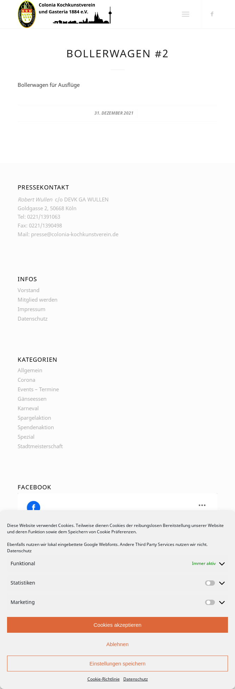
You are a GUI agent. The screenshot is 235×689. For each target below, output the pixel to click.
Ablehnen (117, 644)
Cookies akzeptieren (118, 625)
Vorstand (28, 290)
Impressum (31, 309)
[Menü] (185, 14)
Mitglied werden (37, 299)
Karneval (28, 408)
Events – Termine (38, 389)
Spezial (26, 436)
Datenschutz (19, 551)
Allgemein (30, 370)
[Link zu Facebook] (212, 13)
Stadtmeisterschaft (40, 446)
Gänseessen (32, 398)
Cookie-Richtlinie (103, 679)
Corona (26, 379)
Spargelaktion (34, 417)
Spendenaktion (36, 427)
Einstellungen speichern (117, 664)
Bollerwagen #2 (117, 53)
